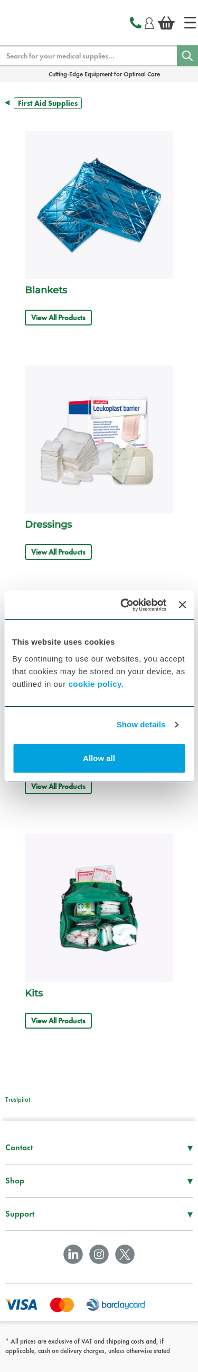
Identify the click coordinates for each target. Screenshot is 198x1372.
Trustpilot (17, 1099)
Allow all (99, 758)
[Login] (149, 21)
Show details (141, 724)
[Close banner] (182, 604)
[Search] (187, 55)
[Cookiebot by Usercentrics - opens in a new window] (124, 605)
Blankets (46, 290)
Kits (34, 993)
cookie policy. (96, 683)
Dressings (48, 524)
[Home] (190, 23)
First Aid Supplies (48, 103)
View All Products (58, 317)
